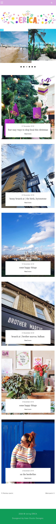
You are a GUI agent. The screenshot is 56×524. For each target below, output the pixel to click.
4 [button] (30, 67)
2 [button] (24, 67)
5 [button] (32, 67)
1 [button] (21, 67)
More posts (50, 493)
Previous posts (7, 493)
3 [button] (27, 67)
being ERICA (31, 514)
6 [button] (35, 67)
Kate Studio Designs (33, 518)
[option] (16, 45)
